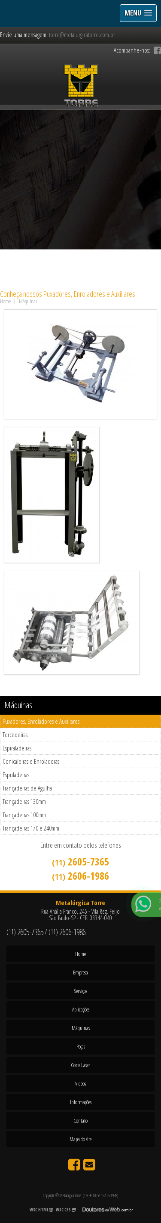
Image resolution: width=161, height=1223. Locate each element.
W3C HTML (41, 1210)
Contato (80, 1120)
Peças (80, 1046)
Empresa (80, 972)
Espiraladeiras (17, 748)
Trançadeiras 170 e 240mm (31, 828)
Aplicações (80, 1009)
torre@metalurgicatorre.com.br (82, 34)
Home (80, 954)
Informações (80, 1102)
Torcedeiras (15, 734)
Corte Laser (80, 1065)
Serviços (80, 991)
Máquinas (18, 705)
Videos (80, 1083)
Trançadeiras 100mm (24, 814)
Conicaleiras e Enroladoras (31, 761)
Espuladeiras (16, 774)
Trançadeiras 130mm (24, 801)
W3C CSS (66, 1210)
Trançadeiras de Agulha (27, 788)
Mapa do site (80, 1139)
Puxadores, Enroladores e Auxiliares (41, 721)
